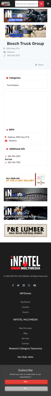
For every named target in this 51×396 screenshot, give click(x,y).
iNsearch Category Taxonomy (25, 348)
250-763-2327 (11, 55)
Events (25, 312)
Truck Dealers (13, 85)
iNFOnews (25, 293)
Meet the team (25, 328)
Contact (25, 307)
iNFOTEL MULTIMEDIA (19, 276)
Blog (25, 333)
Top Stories (25, 302)
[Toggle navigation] (50, 3)
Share (39, 65)
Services (25, 338)
